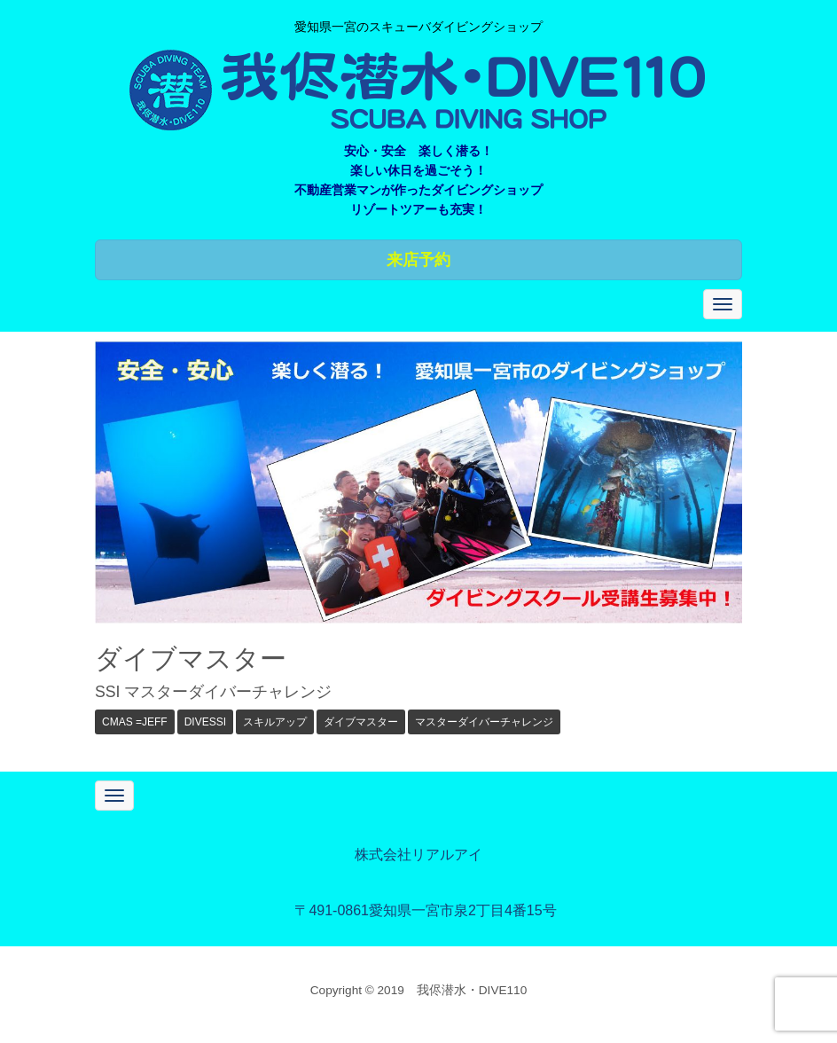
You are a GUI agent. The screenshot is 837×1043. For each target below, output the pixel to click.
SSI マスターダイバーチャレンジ (213, 692)
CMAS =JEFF (135, 722)
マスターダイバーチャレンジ (484, 722)
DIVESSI (205, 722)
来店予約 (418, 260)
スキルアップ (275, 722)
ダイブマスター (361, 722)
